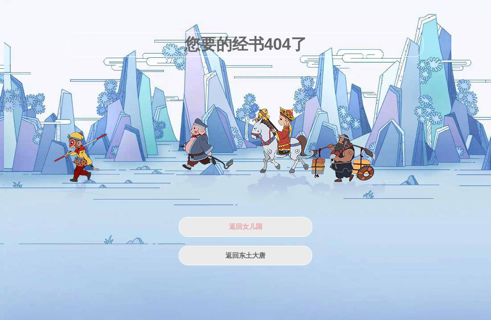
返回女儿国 (245, 226)
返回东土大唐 (245, 255)
